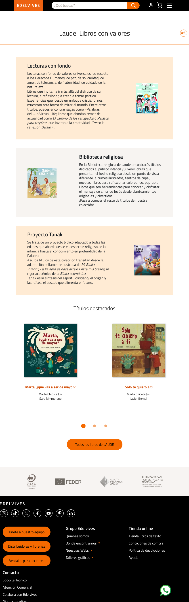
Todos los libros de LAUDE (94, 444)
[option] (94, 98)
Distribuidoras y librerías (26, 546)
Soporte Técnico (15, 580)
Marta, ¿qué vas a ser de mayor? (50, 387)
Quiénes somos (77, 536)
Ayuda (133, 557)
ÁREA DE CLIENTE (151, 5)
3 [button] (105, 426)
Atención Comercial (17, 587)
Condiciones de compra (146, 543)
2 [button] (94, 426)
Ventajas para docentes (26, 560)
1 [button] (83, 426)
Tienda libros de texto (145, 536)
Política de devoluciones (147, 550)
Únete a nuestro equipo (26, 532)
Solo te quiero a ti (139, 387)
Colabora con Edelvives (20, 594)
